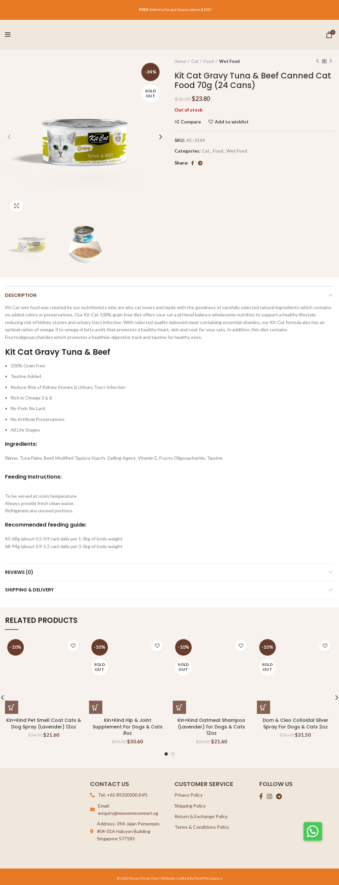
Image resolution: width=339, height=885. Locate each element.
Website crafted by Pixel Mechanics (191, 878)
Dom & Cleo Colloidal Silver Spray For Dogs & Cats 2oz (295, 723)
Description (20, 295)
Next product (331, 61)
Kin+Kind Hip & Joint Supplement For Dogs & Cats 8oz (128, 726)
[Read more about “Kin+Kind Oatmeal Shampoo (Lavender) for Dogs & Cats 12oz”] (179, 707)
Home (180, 61)
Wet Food (229, 61)
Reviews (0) (19, 572)
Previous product (317, 61)
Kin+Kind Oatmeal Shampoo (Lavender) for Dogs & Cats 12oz (211, 726)
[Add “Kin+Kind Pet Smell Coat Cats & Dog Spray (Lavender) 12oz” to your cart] (11, 707)
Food (209, 61)
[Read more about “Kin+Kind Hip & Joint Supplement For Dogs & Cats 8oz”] (95, 707)
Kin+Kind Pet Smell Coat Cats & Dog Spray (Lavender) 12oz (43, 723)
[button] (313, 831)
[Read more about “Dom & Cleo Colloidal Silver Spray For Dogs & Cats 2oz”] (263, 707)
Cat (194, 61)
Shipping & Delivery (29, 589)
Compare (191, 121)
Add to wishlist (232, 121)
